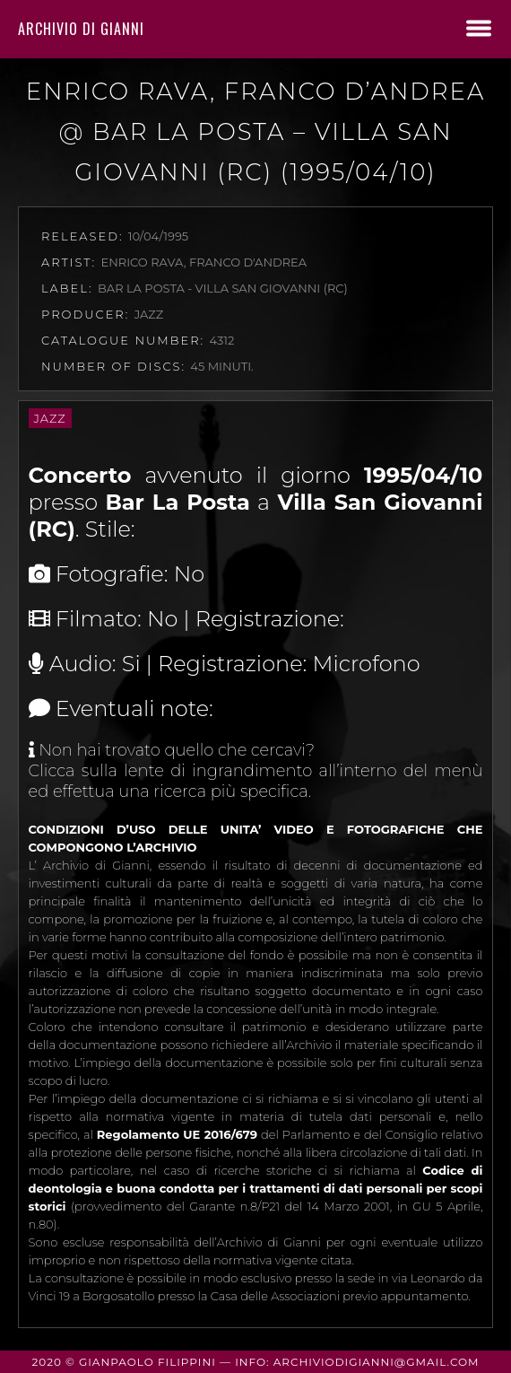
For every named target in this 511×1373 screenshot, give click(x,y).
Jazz (50, 418)
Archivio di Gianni (81, 28)
